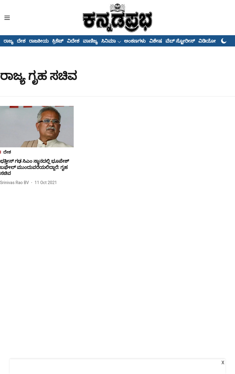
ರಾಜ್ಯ (8, 41)
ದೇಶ (21, 41)
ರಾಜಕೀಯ (39, 41)
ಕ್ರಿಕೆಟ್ (57, 41)
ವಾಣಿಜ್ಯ (90, 41)
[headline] (37, 167)
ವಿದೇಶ (73, 41)
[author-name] (15, 183)
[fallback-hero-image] (37, 126)
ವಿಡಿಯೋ (207, 41)
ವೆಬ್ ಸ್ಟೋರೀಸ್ (180, 41)
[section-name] (37, 153)
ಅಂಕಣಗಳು (135, 41)
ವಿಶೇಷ (155, 41)
